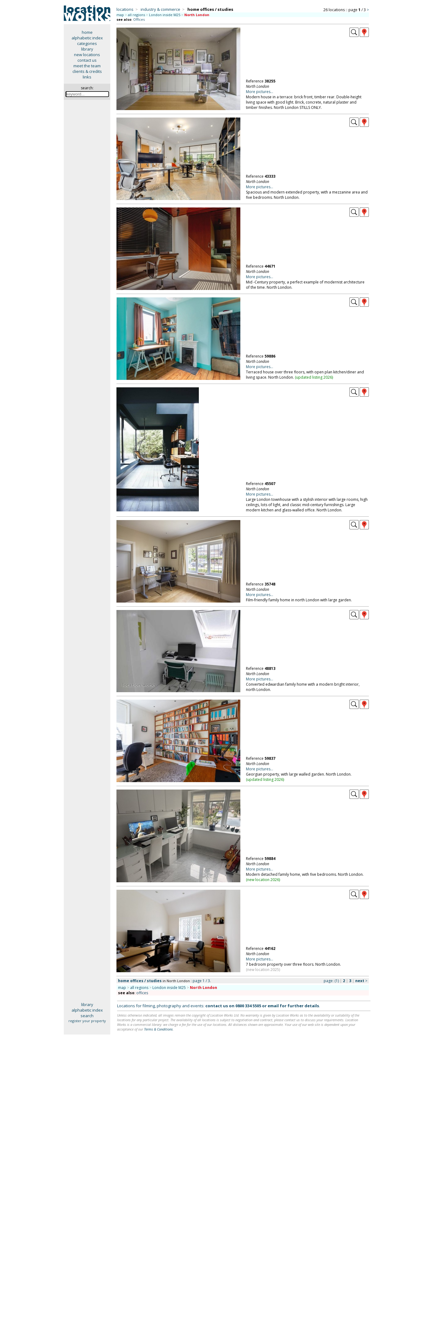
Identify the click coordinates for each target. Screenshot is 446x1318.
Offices (139, 19)
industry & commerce (160, 9)
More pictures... (259, 91)
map (120, 14)
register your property (87, 1020)
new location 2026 (263, 879)
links (87, 77)
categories (87, 43)
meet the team (87, 66)
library (87, 49)
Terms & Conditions (158, 1029)
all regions (136, 14)
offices (142, 992)
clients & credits (87, 71)
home (87, 32)
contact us (87, 60)
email (273, 1006)
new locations (87, 54)
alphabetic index (87, 38)
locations (124, 9)
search (87, 1015)
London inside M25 (164, 14)
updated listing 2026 (314, 377)
